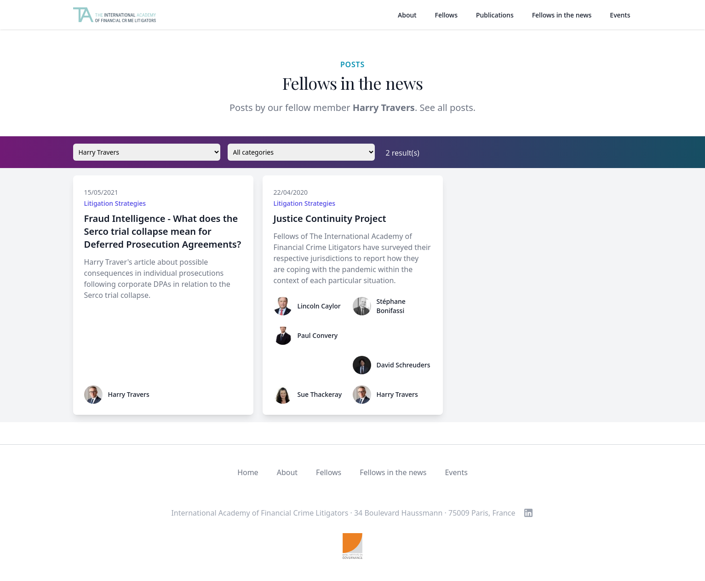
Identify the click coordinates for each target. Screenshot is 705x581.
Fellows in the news (562, 15)
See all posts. (447, 107)
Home (247, 472)
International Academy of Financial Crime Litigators (259, 513)
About (407, 15)
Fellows (446, 15)
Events (620, 15)
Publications (495, 15)
